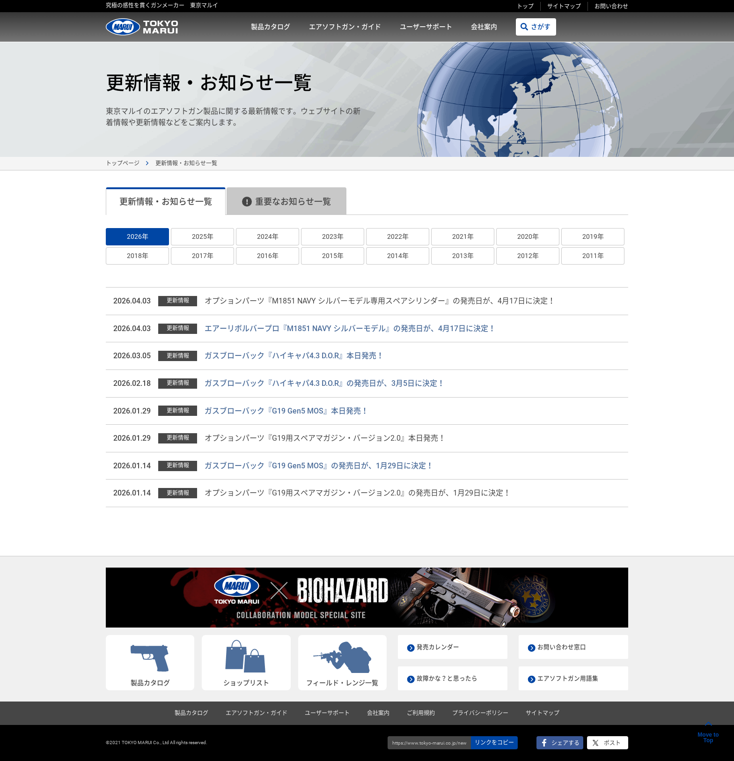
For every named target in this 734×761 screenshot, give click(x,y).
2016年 (268, 255)
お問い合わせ (611, 6)
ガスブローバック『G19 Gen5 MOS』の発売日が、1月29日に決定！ (319, 465)
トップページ (122, 163)
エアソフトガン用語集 (570, 678)
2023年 (333, 236)
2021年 (463, 236)
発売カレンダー (439, 646)
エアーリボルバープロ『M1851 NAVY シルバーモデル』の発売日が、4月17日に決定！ (350, 328)
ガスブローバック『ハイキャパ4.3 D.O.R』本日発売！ (294, 355)
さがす (540, 26)
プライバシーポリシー (480, 713)
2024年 (268, 236)
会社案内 (484, 26)
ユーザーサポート (426, 26)
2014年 (398, 255)
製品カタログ (270, 26)
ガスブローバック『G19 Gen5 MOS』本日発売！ (286, 410)
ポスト (612, 743)
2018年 (137, 255)
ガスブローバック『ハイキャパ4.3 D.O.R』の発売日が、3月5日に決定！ (325, 383)
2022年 (398, 236)
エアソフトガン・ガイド (345, 26)
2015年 (333, 255)
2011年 (593, 255)
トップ (525, 6)
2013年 (463, 255)
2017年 (202, 255)
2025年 (202, 236)
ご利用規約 (421, 713)
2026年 (137, 236)
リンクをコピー (494, 742)
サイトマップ (564, 6)
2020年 (528, 236)
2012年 (528, 255)
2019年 (593, 236)
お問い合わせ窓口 (563, 646)
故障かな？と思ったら (449, 678)
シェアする (565, 743)
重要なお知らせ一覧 (286, 202)
